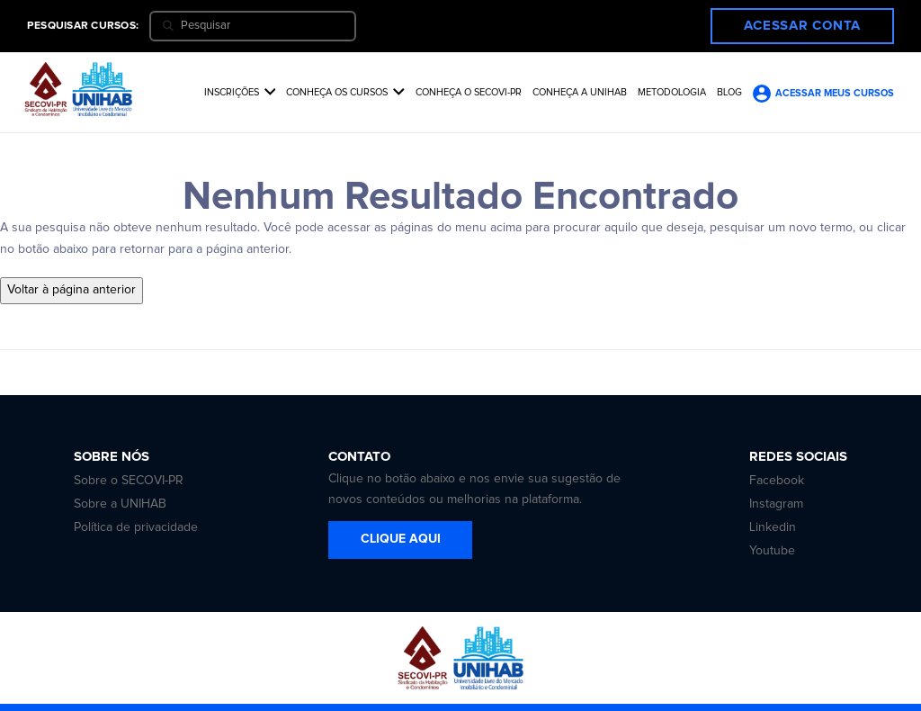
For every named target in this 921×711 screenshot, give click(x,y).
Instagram (776, 504)
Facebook (776, 480)
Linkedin (772, 527)
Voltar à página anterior (71, 290)
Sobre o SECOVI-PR (128, 480)
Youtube (772, 550)
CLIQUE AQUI (401, 539)
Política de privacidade (136, 527)
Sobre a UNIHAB (120, 504)
